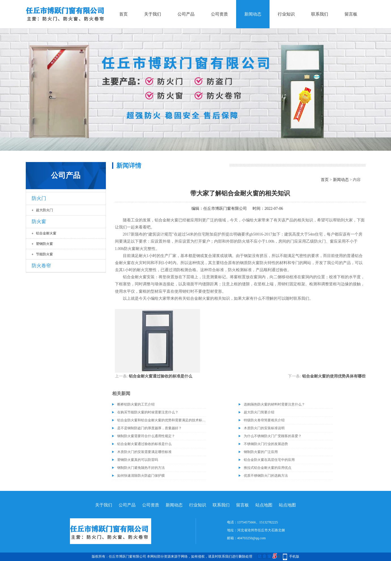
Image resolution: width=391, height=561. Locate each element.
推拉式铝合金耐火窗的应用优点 (267, 468)
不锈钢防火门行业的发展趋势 (266, 444)
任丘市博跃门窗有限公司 (225, 208)
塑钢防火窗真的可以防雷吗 (137, 460)
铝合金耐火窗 (46, 233)
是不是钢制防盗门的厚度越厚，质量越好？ (149, 428)
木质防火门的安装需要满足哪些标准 (144, 452)
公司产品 (186, 14)
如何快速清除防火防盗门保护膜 (141, 476)
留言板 (351, 14)
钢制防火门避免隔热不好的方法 (141, 468)
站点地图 (263, 505)
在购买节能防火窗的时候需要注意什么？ (147, 412)
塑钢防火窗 (44, 244)
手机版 (294, 556)
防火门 (39, 198)
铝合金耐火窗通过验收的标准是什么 (160, 376)
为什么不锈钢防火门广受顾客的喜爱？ (273, 436)
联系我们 (319, 14)
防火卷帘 (41, 265)
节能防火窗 (44, 254)
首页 (123, 14)
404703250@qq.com (251, 538)
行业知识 (286, 14)
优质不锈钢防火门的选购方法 (266, 476)
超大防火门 (44, 210)
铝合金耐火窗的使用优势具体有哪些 (334, 376)
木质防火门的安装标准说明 (264, 428)
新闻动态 (252, 14)
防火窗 (39, 221)
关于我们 (152, 14)
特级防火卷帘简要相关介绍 (264, 420)
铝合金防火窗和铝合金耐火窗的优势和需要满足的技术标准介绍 (161, 420)
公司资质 (219, 14)
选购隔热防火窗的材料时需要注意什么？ (274, 404)
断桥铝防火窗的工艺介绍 (136, 404)
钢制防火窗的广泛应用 (261, 452)
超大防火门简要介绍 (259, 412)
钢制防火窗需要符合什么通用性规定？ (146, 436)
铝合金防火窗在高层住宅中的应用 (269, 460)
